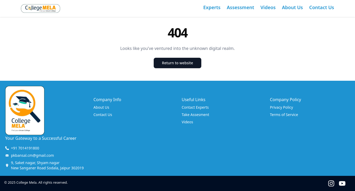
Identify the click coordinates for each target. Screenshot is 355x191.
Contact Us (321, 7)
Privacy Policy (281, 107)
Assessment (240, 7)
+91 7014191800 (25, 148)
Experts (212, 7)
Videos (268, 7)
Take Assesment (195, 114)
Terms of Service (284, 114)
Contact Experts (195, 107)
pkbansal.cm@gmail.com (32, 155)
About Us (292, 7)
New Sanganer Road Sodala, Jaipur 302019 (47, 165)
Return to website (177, 62)
